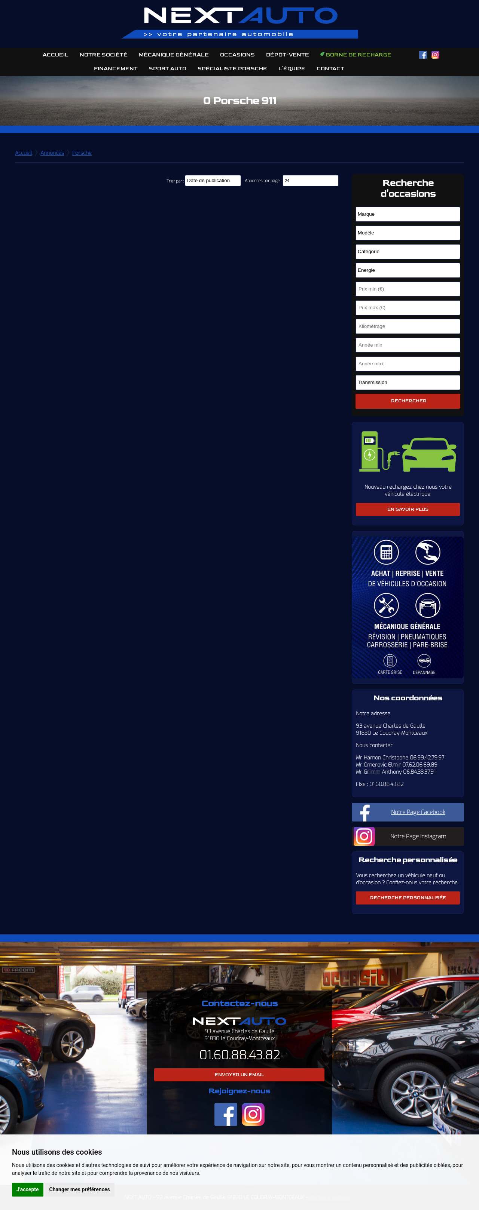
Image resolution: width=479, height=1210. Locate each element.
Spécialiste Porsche (232, 68)
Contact (330, 68)
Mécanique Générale (174, 55)
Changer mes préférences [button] (79, 1189)
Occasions (237, 55)
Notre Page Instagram (418, 836)
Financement (116, 68)
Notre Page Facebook (418, 812)
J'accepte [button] (27, 1189)
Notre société (104, 55)
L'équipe (291, 68)
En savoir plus (407, 509)
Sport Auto (167, 68)
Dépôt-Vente (287, 55)
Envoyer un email (239, 1075)
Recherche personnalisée (408, 898)
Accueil (55, 55)
